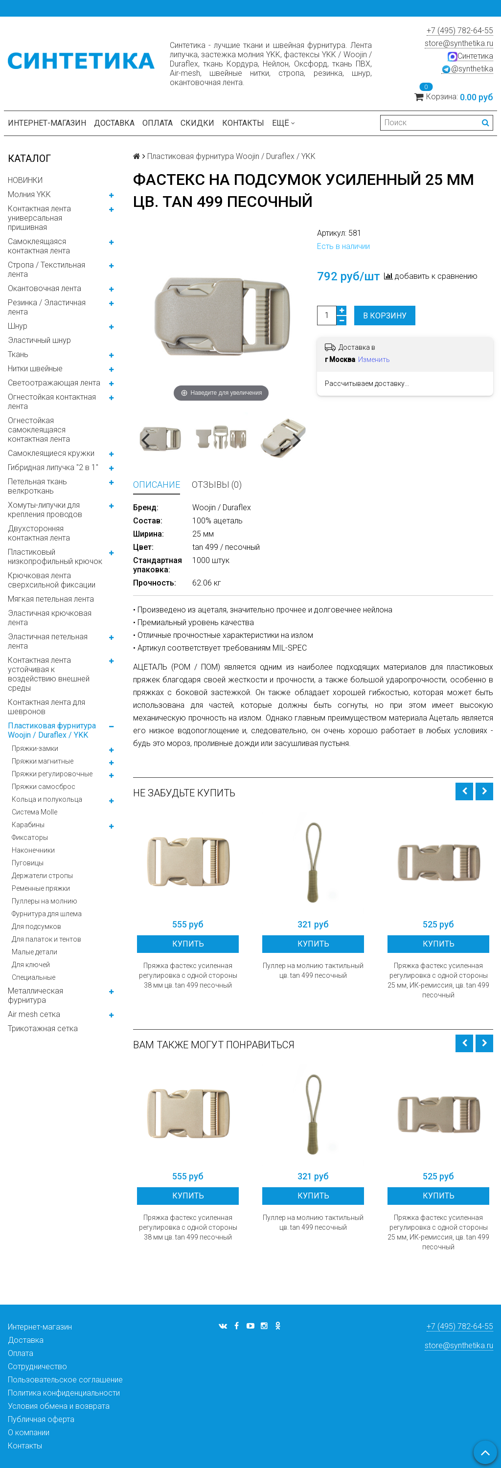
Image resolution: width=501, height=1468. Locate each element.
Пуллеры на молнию (44, 901)
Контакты (243, 123)
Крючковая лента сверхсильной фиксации (51, 580)
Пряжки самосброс (43, 786)
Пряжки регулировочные (52, 774)
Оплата (157, 123)
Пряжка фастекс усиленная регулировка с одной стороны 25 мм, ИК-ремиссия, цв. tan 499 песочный (438, 980)
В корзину (385, 315)
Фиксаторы (30, 837)
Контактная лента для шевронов (46, 707)
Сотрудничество (37, 1366)
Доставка (114, 123)
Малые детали (34, 952)
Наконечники (33, 850)
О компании (28, 1432)
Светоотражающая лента (54, 382)
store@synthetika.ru (459, 43)
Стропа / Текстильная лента (46, 269)
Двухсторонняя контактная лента (39, 533)
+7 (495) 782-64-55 (460, 30)
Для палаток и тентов (46, 939)
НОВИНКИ (25, 180)
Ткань (18, 354)
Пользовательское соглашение (65, 1379)
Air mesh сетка (34, 1014)
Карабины (28, 825)
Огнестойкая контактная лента (52, 401)
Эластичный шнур (39, 340)
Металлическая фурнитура (35, 995)
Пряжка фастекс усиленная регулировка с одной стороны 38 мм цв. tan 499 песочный (188, 975)
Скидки (197, 123)
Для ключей (31, 965)
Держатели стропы (42, 876)
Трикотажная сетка (43, 1028)
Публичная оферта (41, 1419)
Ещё (283, 123)
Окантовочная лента (44, 288)
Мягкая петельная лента (51, 599)
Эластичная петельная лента (48, 641)
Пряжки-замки (35, 748)
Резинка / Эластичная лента (47, 307)
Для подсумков (36, 926)
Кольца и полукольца (47, 799)
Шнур (17, 326)
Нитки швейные (35, 368)
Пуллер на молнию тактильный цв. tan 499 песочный (313, 970)
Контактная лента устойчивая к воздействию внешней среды (49, 674)
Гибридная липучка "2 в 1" (53, 467)
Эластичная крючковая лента (49, 618)
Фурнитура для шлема (47, 914)
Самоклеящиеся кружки (51, 453)
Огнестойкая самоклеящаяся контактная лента (39, 430)
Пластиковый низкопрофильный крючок (55, 556)
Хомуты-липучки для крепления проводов (45, 509)
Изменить (374, 359)
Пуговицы (28, 863)
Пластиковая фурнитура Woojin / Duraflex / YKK (52, 730)
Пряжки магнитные (42, 761)
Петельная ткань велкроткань (37, 486)
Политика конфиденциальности (64, 1393)
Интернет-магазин (47, 123)
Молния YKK (29, 194)
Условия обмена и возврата (59, 1406)
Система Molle (34, 812)
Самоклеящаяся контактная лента (39, 246)
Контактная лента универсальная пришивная (39, 218)
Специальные (33, 977)
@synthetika (467, 69)
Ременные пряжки (41, 888)
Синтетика (470, 56)
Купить (188, 944)
